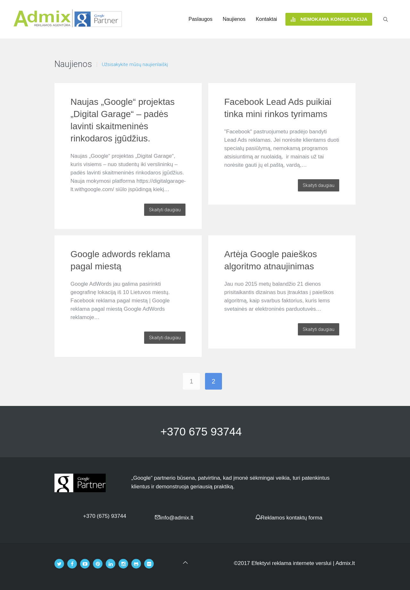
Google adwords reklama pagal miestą (120, 260)
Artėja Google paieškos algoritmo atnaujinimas (270, 260)
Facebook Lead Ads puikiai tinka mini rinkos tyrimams (278, 108)
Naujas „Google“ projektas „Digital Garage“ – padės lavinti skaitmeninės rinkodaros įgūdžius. (122, 120)
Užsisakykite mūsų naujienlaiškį (135, 64)
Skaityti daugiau (165, 209)
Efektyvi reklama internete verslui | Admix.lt (303, 563)
